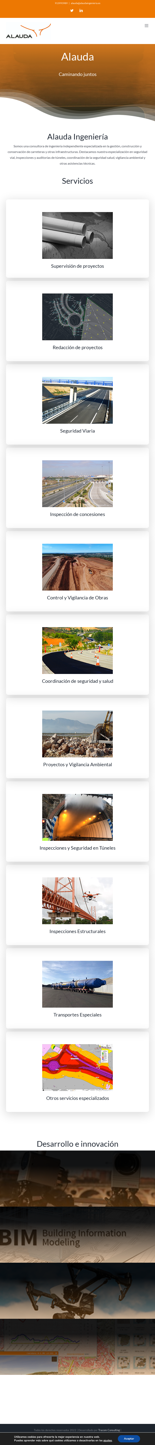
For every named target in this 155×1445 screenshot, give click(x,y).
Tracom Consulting (109, 1430)
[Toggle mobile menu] (147, 26)
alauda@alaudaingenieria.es (85, 3)
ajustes (107, 1440)
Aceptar (129, 1439)
